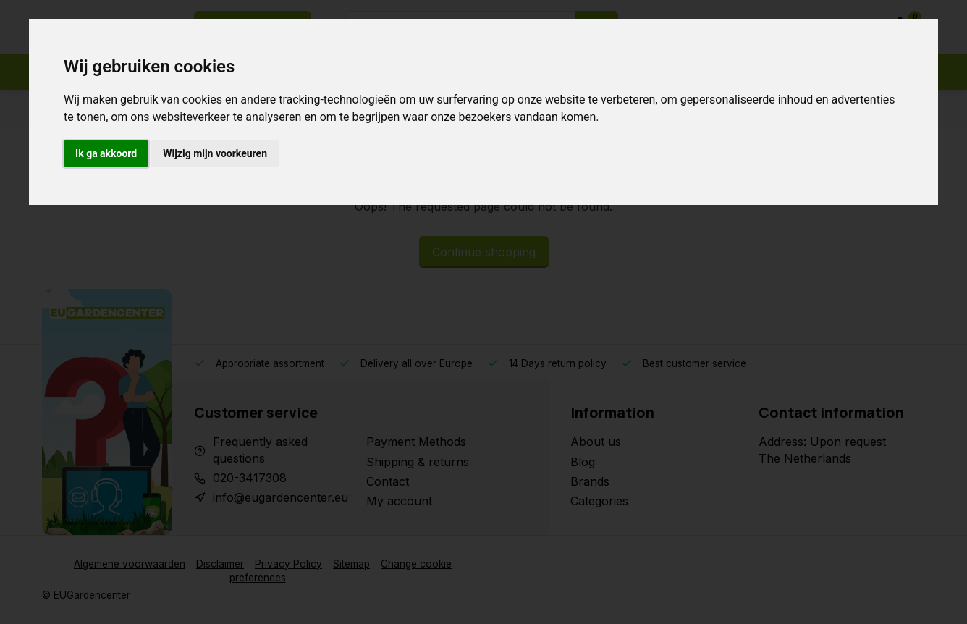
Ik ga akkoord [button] (106, 153)
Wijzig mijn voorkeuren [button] (215, 153)
